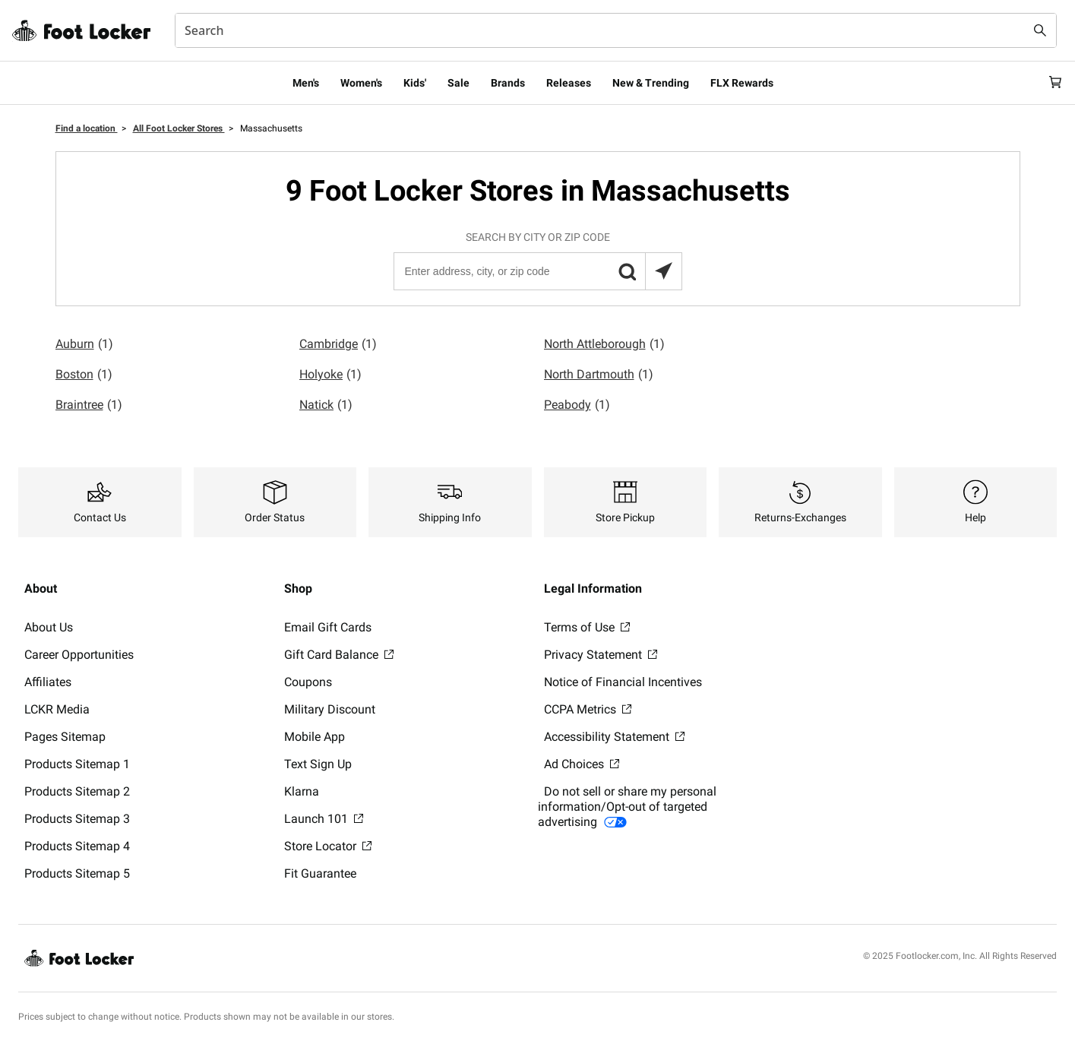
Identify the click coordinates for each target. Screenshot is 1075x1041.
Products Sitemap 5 (77, 873)
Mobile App (314, 736)
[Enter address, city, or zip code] (537, 271)
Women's (361, 83)
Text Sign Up (318, 764)
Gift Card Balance (339, 654)
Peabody (577, 405)
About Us (48, 627)
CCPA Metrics (587, 709)
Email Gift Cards (328, 627)
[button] (627, 271)
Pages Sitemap (65, 736)
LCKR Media (57, 709)
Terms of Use (587, 627)
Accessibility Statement (614, 736)
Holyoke (330, 374)
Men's (305, 83)
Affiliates (47, 682)
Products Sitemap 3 (77, 819)
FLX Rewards (741, 83)
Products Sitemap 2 (77, 791)
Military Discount (329, 709)
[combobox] (615, 30)
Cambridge (338, 344)
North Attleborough (604, 344)
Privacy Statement (600, 654)
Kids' (414, 83)
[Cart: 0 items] (1051, 83)
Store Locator (328, 846)
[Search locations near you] (663, 271)
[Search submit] (1040, 30)
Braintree (88, 405)
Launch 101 (323, 819)
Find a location (86, 128)
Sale (458, 83)
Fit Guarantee (320, 873)
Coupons (308, 682)
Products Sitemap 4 (77, 846)
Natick (326, 405)
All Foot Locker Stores (179, 128)
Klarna (301, 791)
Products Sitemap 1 (77, 764)
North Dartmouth (598, 374)
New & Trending (650, 83)
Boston (83, 374)
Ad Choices (581, 764)
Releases (568, 83)
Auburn (84, 344)
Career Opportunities (79, 654)
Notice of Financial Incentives (623, 682)
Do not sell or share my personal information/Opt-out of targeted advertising (627, 806)
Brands (508, 83)
